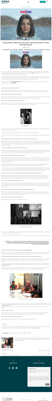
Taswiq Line (14, 82)
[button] (28, 2)
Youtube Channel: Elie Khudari (16, 81)
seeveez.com (6, 332)
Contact (43, 398)
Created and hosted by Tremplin (26, 399)
